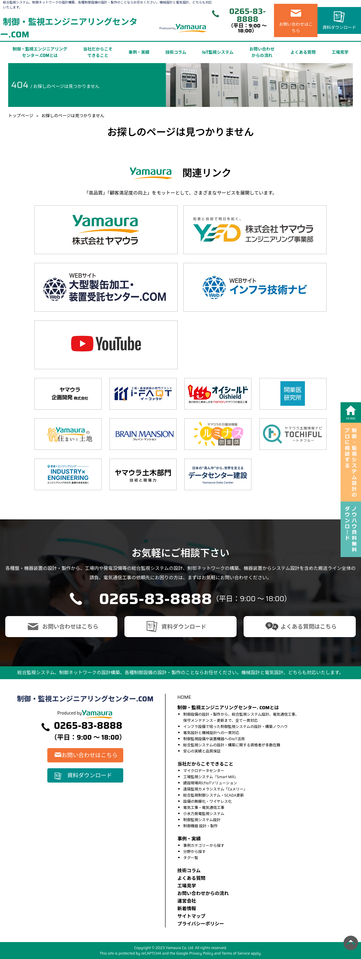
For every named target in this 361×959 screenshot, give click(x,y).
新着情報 (186, 908)
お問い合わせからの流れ (262, 52)
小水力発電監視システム (203, 814)
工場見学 (340, 52)
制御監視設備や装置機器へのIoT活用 (213, 739)
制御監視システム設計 (202, 820)
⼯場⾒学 (186, 885)
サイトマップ (191, 916)
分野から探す (194, 852)
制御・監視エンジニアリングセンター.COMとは (40, 52)
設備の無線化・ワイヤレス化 (207, 801)
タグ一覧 (190, 858)
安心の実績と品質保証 (202, 751)
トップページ (20, 115)
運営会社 (186, 901)
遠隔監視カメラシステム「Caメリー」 (215, 789)
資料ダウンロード (339, 27)
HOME (184, 697)
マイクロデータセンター (203, 771)
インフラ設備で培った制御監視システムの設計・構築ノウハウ (235, 727)
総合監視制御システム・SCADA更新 (213, 795)
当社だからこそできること (98, 52)
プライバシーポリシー (200, 923)
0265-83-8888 (247, 15)
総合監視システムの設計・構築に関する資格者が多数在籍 (231, 745)
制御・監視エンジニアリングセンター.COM (69, 28)
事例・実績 (139, 52)
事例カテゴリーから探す (203, 845)
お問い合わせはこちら (296, 27)
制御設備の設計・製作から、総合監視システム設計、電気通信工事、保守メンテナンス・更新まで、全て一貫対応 (241, 717)
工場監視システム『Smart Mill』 (210, 777)
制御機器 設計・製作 (200, 826)
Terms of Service (236, 953)
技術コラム (175, 52)
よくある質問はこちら (309, 626)
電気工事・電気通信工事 (203, 807)
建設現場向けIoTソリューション (210, 783)
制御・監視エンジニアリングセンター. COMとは (228, 707)
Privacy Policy (201, 953)
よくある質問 (303, 52)
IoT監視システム (217, 52)
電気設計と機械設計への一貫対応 (211, 733)
